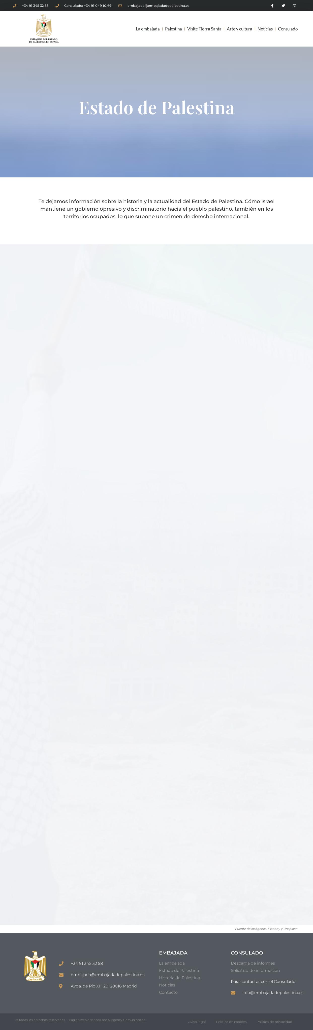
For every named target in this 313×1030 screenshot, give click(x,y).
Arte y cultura (239, 28)
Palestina (173, 28)
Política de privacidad (274, 1022)
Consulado (288, 28)
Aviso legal (197, 1022)
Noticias (265, 28)
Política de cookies (231, 1022)
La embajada (148, 28)
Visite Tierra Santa (204, 28)
